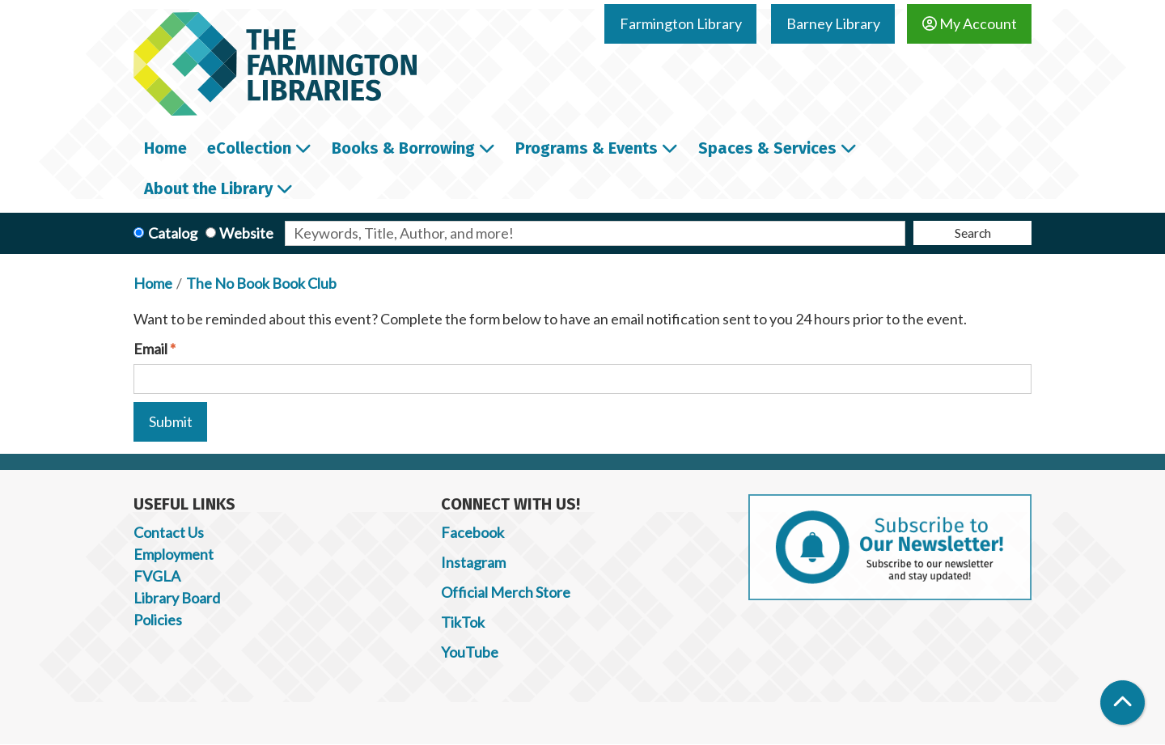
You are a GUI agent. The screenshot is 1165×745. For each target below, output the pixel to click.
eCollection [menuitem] (249, 148)
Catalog (172, 233)
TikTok (463, 622)
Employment (173, 554)
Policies (157, 620)
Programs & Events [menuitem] (586, 148)
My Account (969, 23)
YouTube (469, 652)
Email (150, 349)
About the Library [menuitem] (208, 188)
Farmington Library (681, 23)
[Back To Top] (1122, 702)
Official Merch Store (505, 592)
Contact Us (168, 532)
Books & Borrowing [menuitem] (403, 148)
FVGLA (156, 576)
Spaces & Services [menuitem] (767, 148)
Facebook (472, 532)
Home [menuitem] (165, 148)
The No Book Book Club (261, 283)
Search (973, 232)
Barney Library (833, 23)
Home (152, 283)
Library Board (176, 598)
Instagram (473, 562)
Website (246, 233)
